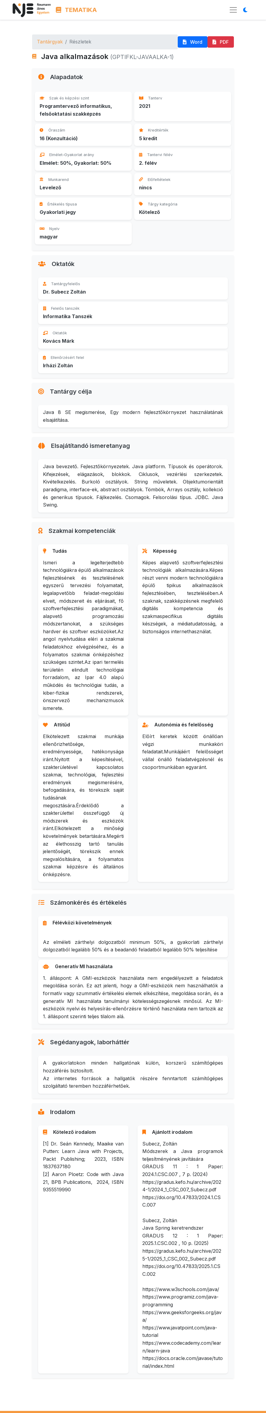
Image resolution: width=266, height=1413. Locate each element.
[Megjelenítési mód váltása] (247, 10)
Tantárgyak (50, 42)
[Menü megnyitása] (233, 9)
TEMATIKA (76, 9)
